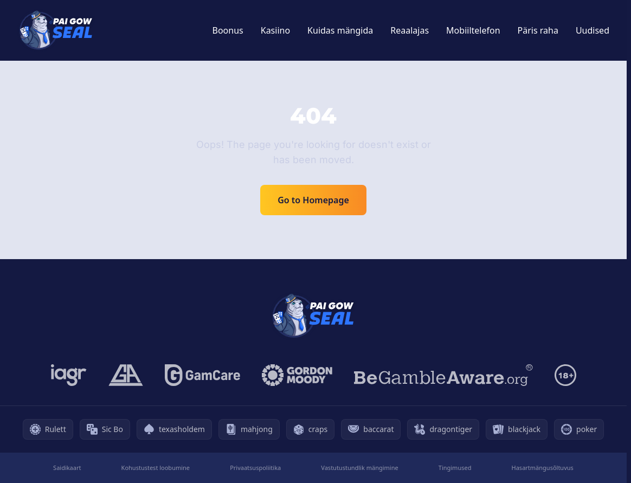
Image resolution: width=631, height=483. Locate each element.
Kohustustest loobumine (155, 467)
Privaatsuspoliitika (255, 467)
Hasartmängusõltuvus (543, 467)
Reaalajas (409, 30)
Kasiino (275, 30)
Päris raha (538, 30)
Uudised (592, 30)
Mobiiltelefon (473, 30)
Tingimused (455, 467)
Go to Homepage (313, 200)
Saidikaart (67, 467)
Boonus (228, 30)
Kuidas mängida (340, 30)
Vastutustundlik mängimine (359, 467)
